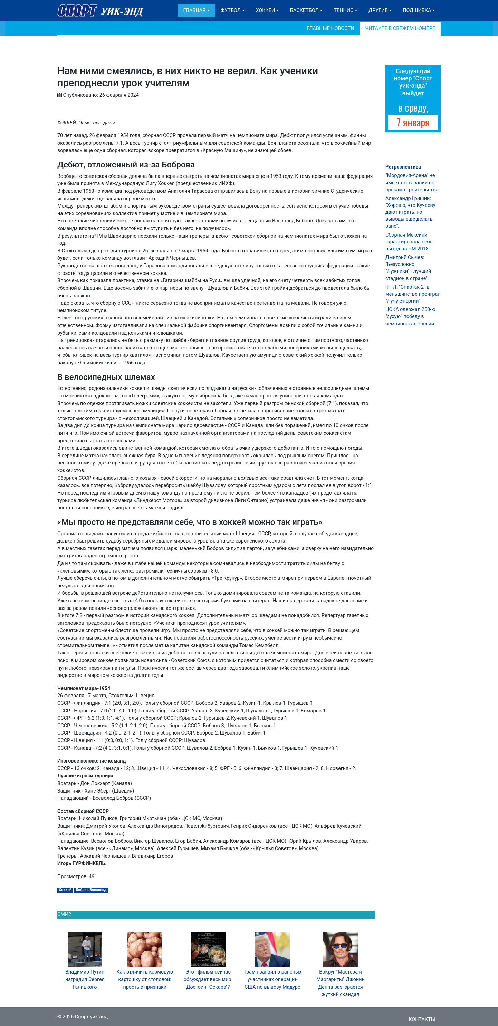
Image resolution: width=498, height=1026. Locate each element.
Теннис (343, 10)
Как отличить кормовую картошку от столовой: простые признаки (145, 979)
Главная (194, 10)
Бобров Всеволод (91, 890)
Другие (377, 10)
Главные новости (330, 28)
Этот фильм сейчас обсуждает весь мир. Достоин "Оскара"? (208, 979)
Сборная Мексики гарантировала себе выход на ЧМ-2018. (408, 242)
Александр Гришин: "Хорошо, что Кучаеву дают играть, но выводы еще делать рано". (410, 212)
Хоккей (265, 10)
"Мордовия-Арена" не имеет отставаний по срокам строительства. (412, 182)
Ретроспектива (403, 167)
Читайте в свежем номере (400, 28)
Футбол (231, 10)
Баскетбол (304, 10)
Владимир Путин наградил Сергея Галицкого (84, 979)
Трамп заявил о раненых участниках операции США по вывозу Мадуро (272, 979)
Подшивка (417, 10)
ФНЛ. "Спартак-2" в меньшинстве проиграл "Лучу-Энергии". (413, 294)
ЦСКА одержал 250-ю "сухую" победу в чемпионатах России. (410, 316)
